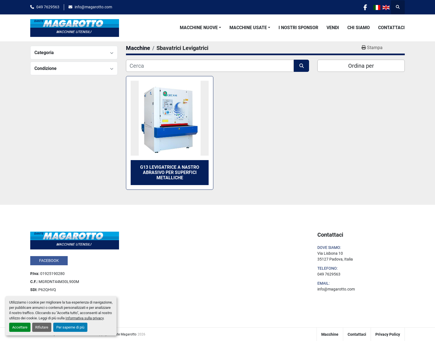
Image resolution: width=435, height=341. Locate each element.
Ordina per (361, 65)
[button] (200, 27)
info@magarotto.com (93, 7)
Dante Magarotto (123, 334)
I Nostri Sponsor (298, 27)
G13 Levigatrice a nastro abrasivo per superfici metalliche (169, 172)
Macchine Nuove (199, 27)
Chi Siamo (358, 27)
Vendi (333, 27)
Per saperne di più (70, 327)
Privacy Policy (387, 334)
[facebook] (365, 7)
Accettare (19, 327)
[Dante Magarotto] (74, 240)
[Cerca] (210, 66)
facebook (49, 260)
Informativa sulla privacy (84, 318)
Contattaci (391, 27)
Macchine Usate (248, 27)
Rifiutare (41, 327)
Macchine (329, 334)
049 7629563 (47, 7)
